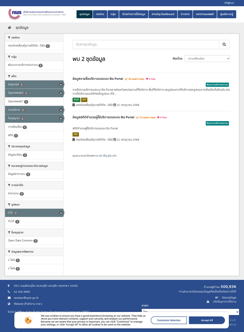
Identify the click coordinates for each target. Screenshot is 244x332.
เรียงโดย (177, 59)
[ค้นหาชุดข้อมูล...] (146, 44)
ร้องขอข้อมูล (229, 298)
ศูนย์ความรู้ (226, 14)
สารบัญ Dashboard (163, 14)
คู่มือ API (112, 156)
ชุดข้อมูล (85, 14)
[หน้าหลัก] (9, 27)
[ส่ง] (224, 44)
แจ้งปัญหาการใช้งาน (224, 302)
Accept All (180, 326)
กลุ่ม (113, 14)
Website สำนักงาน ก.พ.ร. (28, 304)
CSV (84, 99)
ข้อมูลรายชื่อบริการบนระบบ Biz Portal (98, 78)
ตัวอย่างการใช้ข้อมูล (133, 14)
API (100, 156)
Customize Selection (152, 326)
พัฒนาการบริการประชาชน (217, 84)
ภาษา (145, 306)
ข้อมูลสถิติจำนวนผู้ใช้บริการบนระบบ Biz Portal (103, 117)
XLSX (76, 99)
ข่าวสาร (185, 14)
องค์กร (100, 14)
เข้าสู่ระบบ (229, 3)
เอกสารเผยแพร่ (205, 14)
